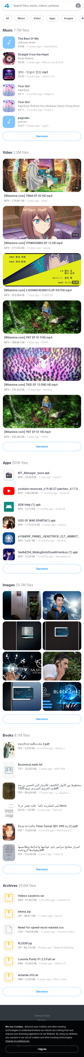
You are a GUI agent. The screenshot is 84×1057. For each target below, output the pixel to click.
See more (42, 136)
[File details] (40, 42)
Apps (52, 18)
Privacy (42, 1020)
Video (37, 18)
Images (68, 18)
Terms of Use (42, 1015)
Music (21, 18)
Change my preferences (17, 1041)
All (7, 18)
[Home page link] (7, 6)
